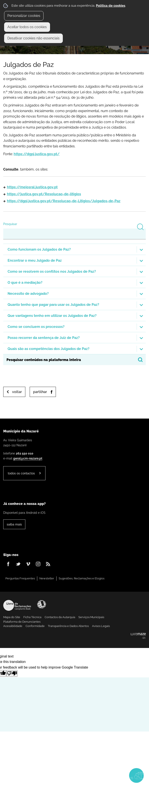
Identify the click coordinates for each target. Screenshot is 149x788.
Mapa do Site (11, 617)
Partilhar (40, 392)
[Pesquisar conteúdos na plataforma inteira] (140, 359)
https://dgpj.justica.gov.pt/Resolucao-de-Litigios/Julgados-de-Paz (63, 201)
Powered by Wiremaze (138, 636)
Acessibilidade (41, 604)
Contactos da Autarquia (60, 617)
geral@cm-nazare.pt (27, 458)
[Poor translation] (12, 673)
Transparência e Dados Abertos (68, 626)
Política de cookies (110, 6)
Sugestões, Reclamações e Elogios (81, 578)
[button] (74, 249)
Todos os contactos (21, 473)
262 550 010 (24, 453)
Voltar (17, 392)
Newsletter (46, 578)
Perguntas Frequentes (20, 578)
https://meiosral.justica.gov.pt (32, 187)
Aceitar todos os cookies (27, 27)
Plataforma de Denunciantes (21, 621)
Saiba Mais (14, 524)
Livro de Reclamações (17, 605)
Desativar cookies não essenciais (33, 38)
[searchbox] (74, 359)
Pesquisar (10, 224)
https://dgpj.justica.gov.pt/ (37, 154)
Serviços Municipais (91, 617)
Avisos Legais (101, 626)
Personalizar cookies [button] (23, 16)
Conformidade (35, 626)
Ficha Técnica (32, 617)
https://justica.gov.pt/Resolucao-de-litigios (44, 194)
